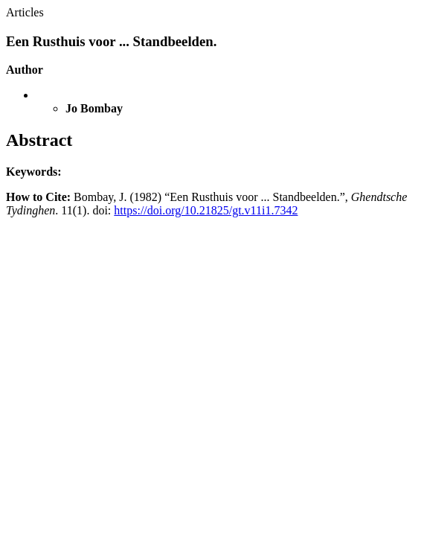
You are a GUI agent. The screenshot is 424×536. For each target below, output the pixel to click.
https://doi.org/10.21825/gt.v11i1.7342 (206, 210)
